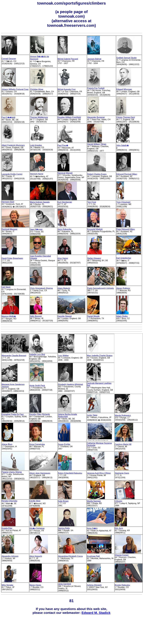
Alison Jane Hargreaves (39, 473)
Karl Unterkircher (123, 258)
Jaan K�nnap (36, 229)
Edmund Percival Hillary (126, 174)
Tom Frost (91, 202)
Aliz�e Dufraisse (37, 528)
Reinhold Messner (9, 229)
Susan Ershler (64, 444)
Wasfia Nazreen (94, 501)
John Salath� (122, 145)
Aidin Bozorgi (36, 316)
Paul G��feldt (8, 117)
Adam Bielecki (64, 288)
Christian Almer (36, 89)
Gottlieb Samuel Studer (126, 58)
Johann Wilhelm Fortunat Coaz (15, 89)
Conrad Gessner (9, 59)
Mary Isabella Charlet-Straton (99, 355)
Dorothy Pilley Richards (39, 414)
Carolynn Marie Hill (123, 444)
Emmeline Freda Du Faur (13, 414)
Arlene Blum (7, 444)
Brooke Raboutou (122, 585)
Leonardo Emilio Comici (12, 174)
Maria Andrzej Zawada (40, 202)
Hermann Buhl (8, 202)
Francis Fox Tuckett (95, 88)
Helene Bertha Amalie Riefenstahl (67, 415)
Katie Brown (63, 501)
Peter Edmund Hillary (125, 229)
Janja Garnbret (64, 584)
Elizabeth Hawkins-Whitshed (70, 384)
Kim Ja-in (119, 528)
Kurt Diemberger (65, 202)
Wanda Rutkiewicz (123, 415)
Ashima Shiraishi (94, 585)
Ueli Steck (6, 287)
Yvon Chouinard (123, 202)
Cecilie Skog (34, 501)
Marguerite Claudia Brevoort (14, 355)
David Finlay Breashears (12, 258)
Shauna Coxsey (122, 555)
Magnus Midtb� (9, 316)
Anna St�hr (92, 528)
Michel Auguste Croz (67, 89)
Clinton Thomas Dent (125, 117)
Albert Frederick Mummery (13, 145)
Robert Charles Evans (97, 174)
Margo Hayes (35, 585)
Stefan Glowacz (94, 258)
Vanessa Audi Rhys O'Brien (99, 473)
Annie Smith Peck (37, 385)
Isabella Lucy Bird (37, 354)
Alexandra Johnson (10, 556)
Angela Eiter (7, 528)
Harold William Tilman (96, 144)
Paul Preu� (63, 145)
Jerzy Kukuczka (64, 229)
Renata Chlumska (9, 501)
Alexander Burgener (96, 117)
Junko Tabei (92, 415)
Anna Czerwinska (37, 444)
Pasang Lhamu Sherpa (12, 472)
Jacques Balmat (94, 59)
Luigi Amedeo (36, 145)
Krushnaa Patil (93, 556)
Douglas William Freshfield (69, 117)
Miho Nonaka (7, 585)
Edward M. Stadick (95, 613)
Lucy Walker (63, 355)
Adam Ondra (122, 316)
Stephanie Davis (122, 473)
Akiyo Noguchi (35, 556)
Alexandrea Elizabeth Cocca (70, 556)
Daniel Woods (93, 316)
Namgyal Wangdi (65, 173)
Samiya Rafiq (64, 528)
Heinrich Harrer (36, 174)
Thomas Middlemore (39, 117)
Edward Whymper (124, 89)
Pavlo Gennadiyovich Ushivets (100, 288)
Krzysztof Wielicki (94, 229)
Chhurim (118, 501)
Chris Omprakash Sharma (41, 288)
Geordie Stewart (65, 316)
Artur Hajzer (63, 258)
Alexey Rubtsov (123, 288)
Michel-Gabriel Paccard (68, 59)
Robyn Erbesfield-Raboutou (70, 473)
